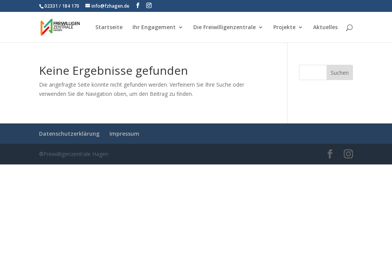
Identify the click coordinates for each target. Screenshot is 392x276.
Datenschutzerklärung (69, 133)
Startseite (108, 28)
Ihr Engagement (154, 28)
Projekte (284, 28)
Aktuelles (325, 28)
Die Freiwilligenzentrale (224, 28)
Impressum (124, 133)
